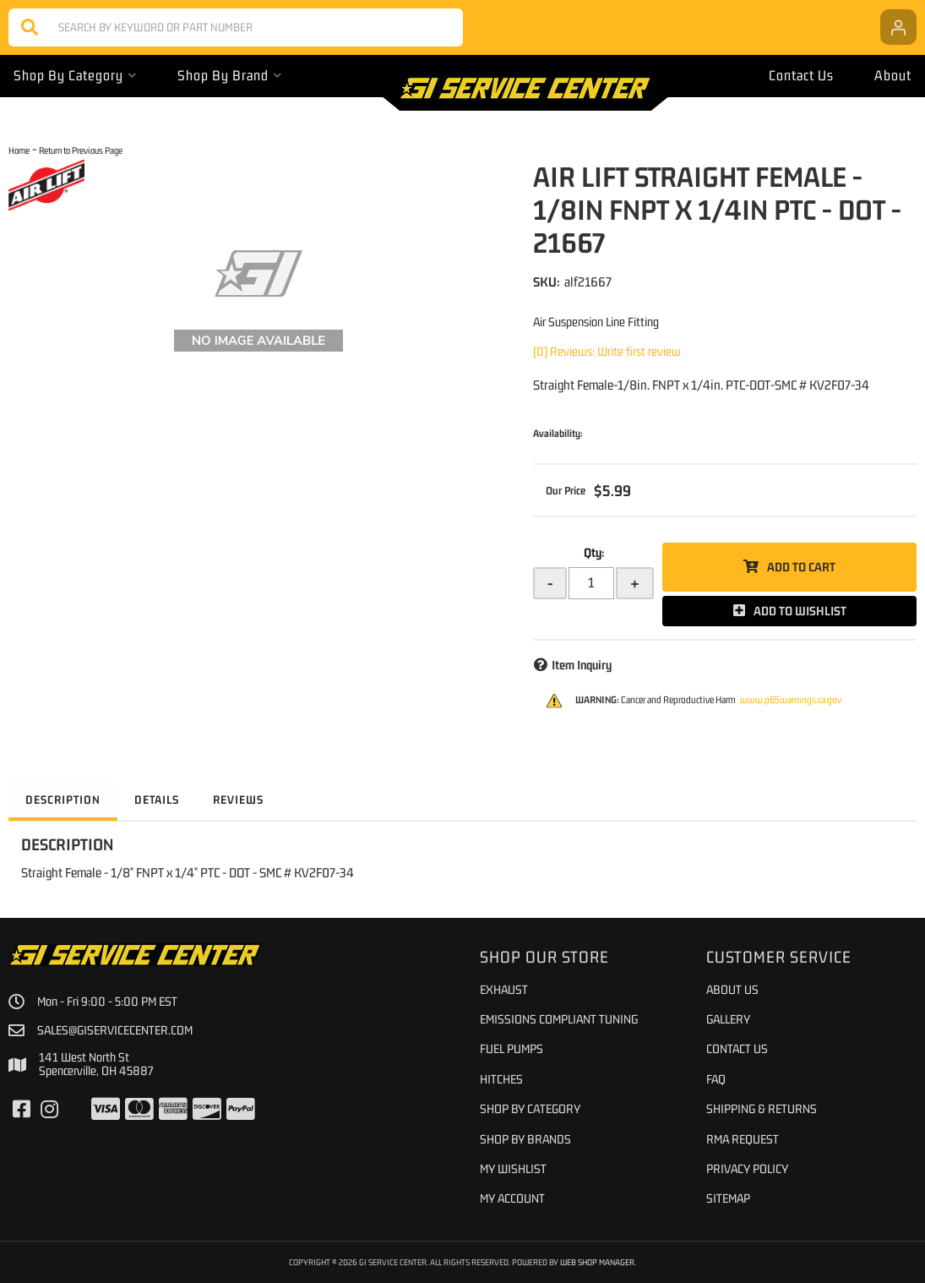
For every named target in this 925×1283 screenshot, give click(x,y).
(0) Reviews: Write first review (607, 351)
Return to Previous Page (80, 150)
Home (19, 150)
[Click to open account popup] (898, 27)
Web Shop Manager (597, 1262)
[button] (235, 27)
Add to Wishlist (800, 610)
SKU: (546, 281)
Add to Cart (801, 567)
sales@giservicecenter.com (115, 1030)
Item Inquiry (582, 665)
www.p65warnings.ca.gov (790, 700)
